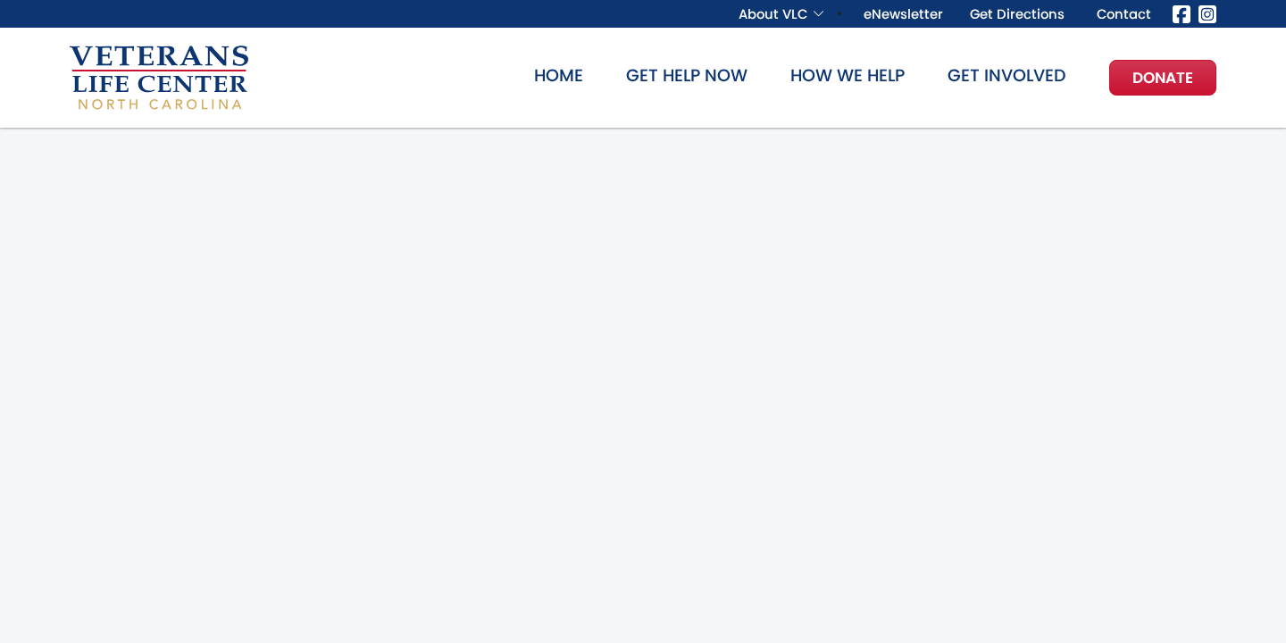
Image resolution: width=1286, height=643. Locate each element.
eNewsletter (903, 13)
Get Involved (1007, 75)
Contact (1124, 13)
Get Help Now (686, 75)
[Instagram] (1207, 13)
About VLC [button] (773, 13)
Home (558, 75)
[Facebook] (1181, 13)
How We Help (847, 75)
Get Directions (1017, 13)
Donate (1162, 77)
